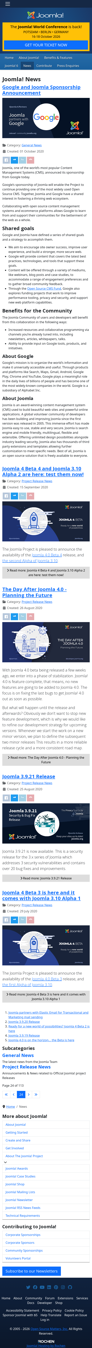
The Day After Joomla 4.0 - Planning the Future (34, 592)
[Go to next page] (28, 1094)
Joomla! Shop (15, 1184)
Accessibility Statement (22, 1310)
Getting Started (17, 1132)
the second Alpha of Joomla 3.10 (30, 560)
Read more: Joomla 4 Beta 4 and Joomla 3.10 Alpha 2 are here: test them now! (46, 572)
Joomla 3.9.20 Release (24, 1022)
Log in (44, 1320)
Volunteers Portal (18, 1258)
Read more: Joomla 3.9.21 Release (46, 878)
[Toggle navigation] (7, 4)
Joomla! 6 (11, 66)
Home (9, 58)
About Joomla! (29, 58)
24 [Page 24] (21, 1094)
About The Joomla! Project (24, 1156)
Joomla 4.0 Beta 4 (47, 555)
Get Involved (15, 1148)
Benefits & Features (58, 58)
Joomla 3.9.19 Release (24, 1035)
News (27, 66)
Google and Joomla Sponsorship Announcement (41, 90)
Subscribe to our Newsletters (32, 1271)
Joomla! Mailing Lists (20, 1192)
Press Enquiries (68, 66)
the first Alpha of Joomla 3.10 (27, 984)
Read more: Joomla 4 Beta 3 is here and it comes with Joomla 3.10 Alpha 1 (45, 996)
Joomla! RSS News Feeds (23, 1208)
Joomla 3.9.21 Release (28, 776)
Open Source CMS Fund (44, 288)
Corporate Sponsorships (23, 1235)
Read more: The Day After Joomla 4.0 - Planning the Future (46, 759)
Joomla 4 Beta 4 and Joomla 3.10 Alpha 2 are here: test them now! (43, 471)
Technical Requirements (23, 1216)
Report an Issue (75, 1315)
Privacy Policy (52, 1310)
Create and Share (18, 1140)
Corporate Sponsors (20, 1243)
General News (32, 145)
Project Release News (37, 481)
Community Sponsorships (24, 1250)
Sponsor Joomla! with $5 (20, 1315)
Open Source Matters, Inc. (49, 1329)
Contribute (44, 66)
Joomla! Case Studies (20, 1176)
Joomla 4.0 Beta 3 (47, 978)
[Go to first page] (6, 1094)
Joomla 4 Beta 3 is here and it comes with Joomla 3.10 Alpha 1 (41, 895)
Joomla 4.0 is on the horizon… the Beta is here (41, 1040)
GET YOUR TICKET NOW (46, 45)
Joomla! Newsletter (19, 1200)
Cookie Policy (74, 1310)
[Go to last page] (36, 1094)
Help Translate (51, 1315)
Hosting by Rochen (46, 1346)
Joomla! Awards (17, 1168)
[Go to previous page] (13, 1094)
